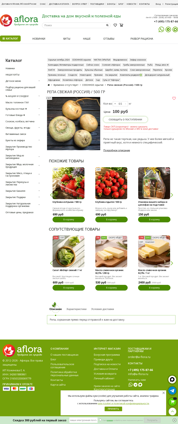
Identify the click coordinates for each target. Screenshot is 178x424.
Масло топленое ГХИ (17, 102)
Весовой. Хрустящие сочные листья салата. (66, 277)
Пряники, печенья (56, 75)
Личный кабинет (104, 378)
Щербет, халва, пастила (116, 70)
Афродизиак (54, 80)
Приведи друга (103, 359)
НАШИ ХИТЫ (12, 74)
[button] (51, 194)
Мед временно (120, 59)
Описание (55, 309)
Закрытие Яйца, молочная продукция (19, 165)
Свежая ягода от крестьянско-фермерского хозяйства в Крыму (68, 209)
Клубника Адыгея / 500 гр (108, 202)
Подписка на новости (107, 364)
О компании (59, 348)
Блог (121, 4)
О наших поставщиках (64, 354)
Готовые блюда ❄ (15, 115)
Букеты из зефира (15, 140)
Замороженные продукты (70, 70)
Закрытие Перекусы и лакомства (17, 183)
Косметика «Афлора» (73, 80)
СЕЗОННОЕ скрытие (81, 59)
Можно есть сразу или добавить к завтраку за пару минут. (111, 209)
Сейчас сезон (92, 64)
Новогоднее (85, 75)
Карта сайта (57, 384)
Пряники (98, 75)
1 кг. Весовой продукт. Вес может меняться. (153, 277)
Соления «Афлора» (111, 64)
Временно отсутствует (65, 84)
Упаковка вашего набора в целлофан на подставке (152, 203)
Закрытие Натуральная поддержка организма (18, 204)
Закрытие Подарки (16, 197)
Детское (89, 80)
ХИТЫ (67, 38)
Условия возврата (105, 373)
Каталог (10, 38)
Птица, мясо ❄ (162, 64)
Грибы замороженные (134, 64)
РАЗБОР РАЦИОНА (142, 38)
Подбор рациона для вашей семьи (20, 88)
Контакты (144, 4)
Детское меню (13, 80)
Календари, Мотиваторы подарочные (66, 64)
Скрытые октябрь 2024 (58, 59)
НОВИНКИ (38, 38)
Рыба (150, 64)
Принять (113, 408)
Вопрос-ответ (79, 4)
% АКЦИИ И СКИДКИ (17, 96)
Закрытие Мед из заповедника (15, 156)
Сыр (98, 80)
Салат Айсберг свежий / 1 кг (67, 270)
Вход (158, 4)
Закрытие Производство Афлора (19, 148)
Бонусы (111, 4)
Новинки (10, 68)
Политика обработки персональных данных (64, 373)
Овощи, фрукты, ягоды (18, 127)
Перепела (157, 70)
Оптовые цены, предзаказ (19, 212)
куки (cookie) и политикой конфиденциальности (123, 403)
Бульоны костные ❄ (16, 108)
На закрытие (111, 75)
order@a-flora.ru (139, 357)
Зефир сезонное (138, 59)
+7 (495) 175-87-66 (166, 21)
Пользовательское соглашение (62, 366)
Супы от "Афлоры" (111, 80)
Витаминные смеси (16, 133)
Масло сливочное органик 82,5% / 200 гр (109, 271)
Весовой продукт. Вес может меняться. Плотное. (108, 277)
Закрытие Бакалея (15, 190)
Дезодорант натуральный (157, 75)
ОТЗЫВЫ (108, 38)
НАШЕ (87, 38)
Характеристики (76, 309)
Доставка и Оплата (59, 4)
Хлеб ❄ (51, 70)
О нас (43, 4)
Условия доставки (102, 309)
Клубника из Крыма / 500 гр (67, 202)
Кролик (168, 70)
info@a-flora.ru (138, 374)
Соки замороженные (140, 70)
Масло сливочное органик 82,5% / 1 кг (152, 271)
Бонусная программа (107, 354)
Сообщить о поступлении (125, 119)
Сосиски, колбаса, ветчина (20, 121)
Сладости (72, 75)
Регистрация (171, 4)
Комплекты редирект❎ (131, 75)
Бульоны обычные (94, 70)
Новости (131, 4)
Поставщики (97, 4)
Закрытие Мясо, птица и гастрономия (19, 174)
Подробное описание (116, 150)
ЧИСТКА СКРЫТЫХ (102, 59)
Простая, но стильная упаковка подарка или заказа (152, 209)
